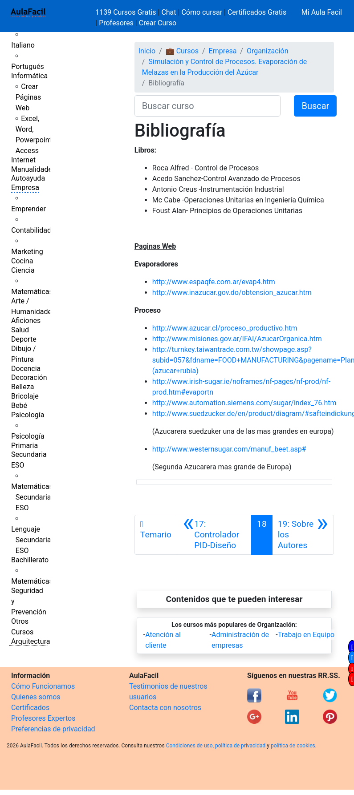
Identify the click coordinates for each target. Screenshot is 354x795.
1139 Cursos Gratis (126, 12)
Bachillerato (30, 560)
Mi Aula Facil (321, 12)
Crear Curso (157, 23)
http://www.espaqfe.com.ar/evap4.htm (213, 282)
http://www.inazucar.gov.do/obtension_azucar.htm (232, 292)
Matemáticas (32, 291)
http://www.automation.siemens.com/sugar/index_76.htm (244, 403)
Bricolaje (25, 396)
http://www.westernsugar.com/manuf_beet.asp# (229, 449)
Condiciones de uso (189, 746)
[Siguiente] (303, 535)
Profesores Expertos (43, 718)
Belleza (22, 387)
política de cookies (293, 746)
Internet (23, 160)
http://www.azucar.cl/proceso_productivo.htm (224, 328)
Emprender (28, 209)
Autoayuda (28, 178)
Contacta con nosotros (165, 707)
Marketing (27, 251)
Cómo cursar (201, 12)
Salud (20, 330)
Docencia (26, 368)
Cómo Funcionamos (43, 686)
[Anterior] (214, 535)
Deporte (24, 339)
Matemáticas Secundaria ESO (32, 497)
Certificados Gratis (257, 12)
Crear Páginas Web (28, 97)
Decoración (29, 377)
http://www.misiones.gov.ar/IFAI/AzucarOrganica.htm (237, 339)
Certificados (30, 707)
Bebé (19, 405)
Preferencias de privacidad (53, 729)
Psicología (27, 415)
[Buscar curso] (207, 106)
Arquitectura (30, 641)
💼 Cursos (182, 51)
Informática (29, 76)
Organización (268, 51)
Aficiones (26, 320)
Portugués (27, 66)
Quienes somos (36, 697)
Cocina (22, 261)
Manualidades (33, 169)
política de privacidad (240, 746)
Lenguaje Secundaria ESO (31, 540)
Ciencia (23, 270)
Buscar (315, 106)
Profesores (116, 23)
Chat (168, 12)
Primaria (24, 445)
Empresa (25, 187)
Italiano (23, 45)
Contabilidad (31, 230)
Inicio (146, 51)
